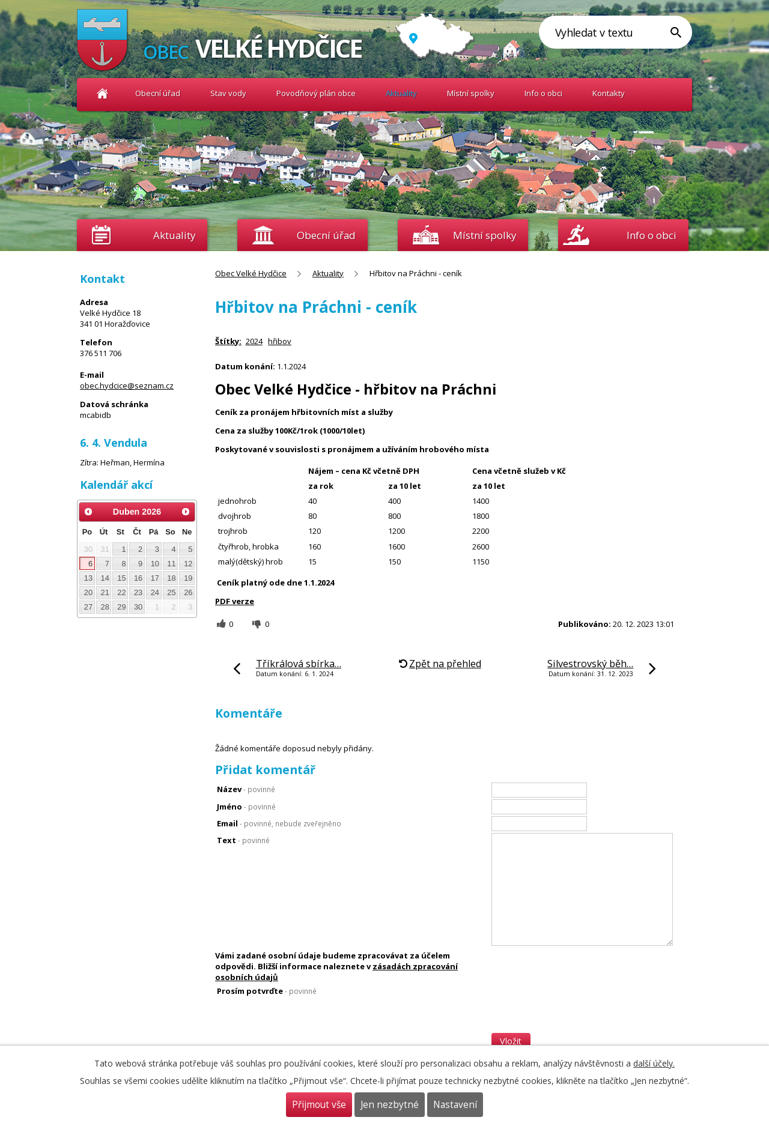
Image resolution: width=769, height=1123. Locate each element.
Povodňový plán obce (316, 93)
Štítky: (228, 341)
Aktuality (174, 235)
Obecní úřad (157, 93)
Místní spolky (470, 93)
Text (243, 840)
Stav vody (228, 93)
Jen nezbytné (389, 1104)
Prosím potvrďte (267, 990)
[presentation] (582, 1008)
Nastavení (455, 1104)
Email (279, 823)
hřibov (279, 341)
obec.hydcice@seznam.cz (127, 385)
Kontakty (608, 93)
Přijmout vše (319, 1104)
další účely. (654, 1063)
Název (246, 789)
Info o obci (543, 93)
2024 (254, 341)
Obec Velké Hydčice (102, 93)
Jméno (246, 806)
